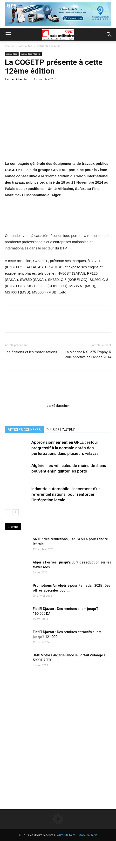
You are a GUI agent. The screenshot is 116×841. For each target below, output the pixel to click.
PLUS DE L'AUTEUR (61, 430)
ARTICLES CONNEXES (24, 430)
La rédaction (19, 79)
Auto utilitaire (66, 835)
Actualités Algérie (49, 46)
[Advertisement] (58, 735)
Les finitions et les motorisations (31, 352)
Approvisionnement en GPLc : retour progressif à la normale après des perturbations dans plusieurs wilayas (65, 448)
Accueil (9, 46)
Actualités (25, 46)
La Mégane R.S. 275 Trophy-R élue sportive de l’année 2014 (88, 354)
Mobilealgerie (88, 835)
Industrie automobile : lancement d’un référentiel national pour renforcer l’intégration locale (66, 494)
